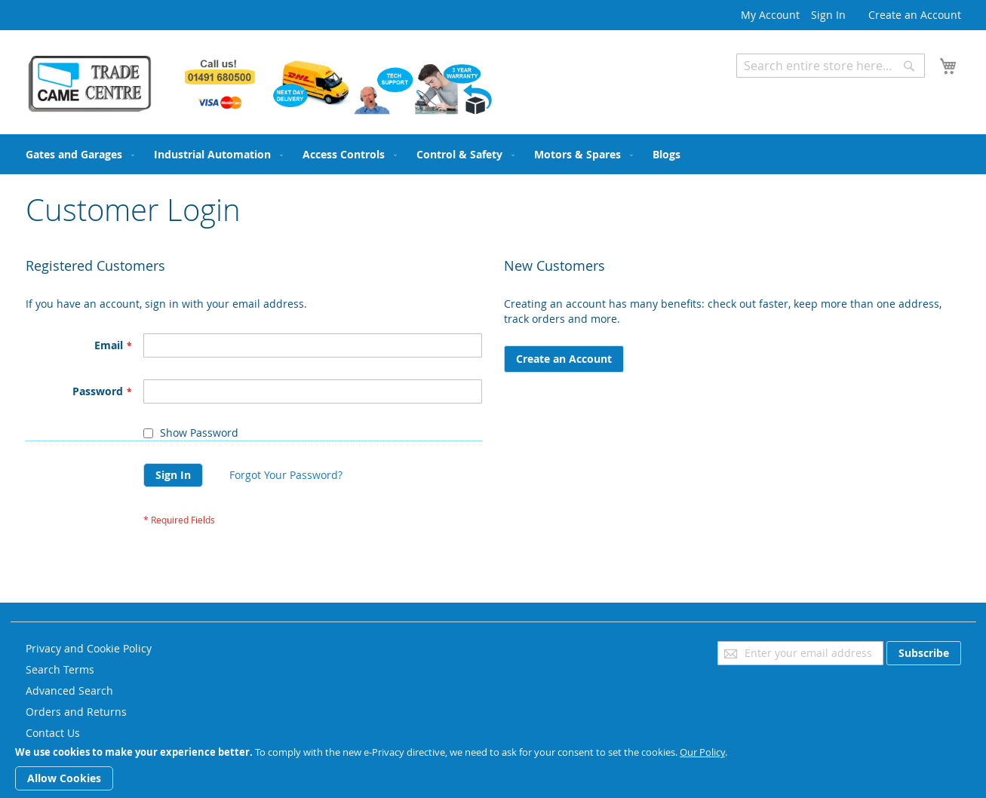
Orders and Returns (76, 711)
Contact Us (53, 733)
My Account (770, 15)
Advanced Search (780, 88)
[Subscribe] (923, 653)
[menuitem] (77, 154)
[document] (493, 768)
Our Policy (702, 752)
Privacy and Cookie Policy (89, 648)
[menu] (493, 154)
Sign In (828, 15)
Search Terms (60, 669)
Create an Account (914, 15)
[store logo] (259, 84)
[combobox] (830, 66)
